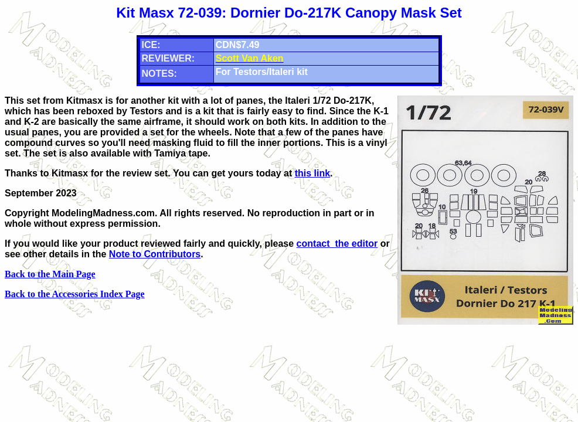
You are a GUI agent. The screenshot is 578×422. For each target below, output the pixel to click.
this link (312, 173)
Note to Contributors (154, 254)
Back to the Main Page (50, 274)
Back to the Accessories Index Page (75, 294)
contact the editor (337, 244)
